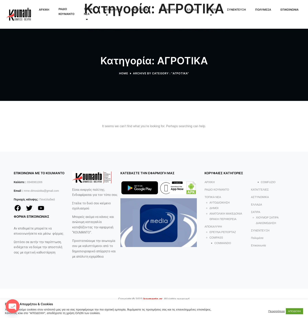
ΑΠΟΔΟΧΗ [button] (294, 311)
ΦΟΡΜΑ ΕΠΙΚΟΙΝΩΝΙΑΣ (31, 216)
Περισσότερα (276, 311)
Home (123, 73)
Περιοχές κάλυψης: (26, 199)
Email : (18, 190)
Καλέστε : (20, 182)
